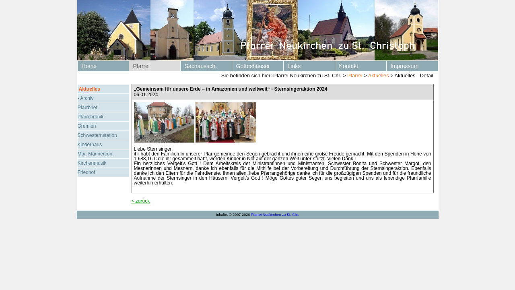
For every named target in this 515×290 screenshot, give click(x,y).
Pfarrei (141, 66)
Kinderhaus (90, 144)
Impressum (405, 66)
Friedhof (86, 172)
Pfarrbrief (87, 107)
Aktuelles (378, 75)
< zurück (141, 201)
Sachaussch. (201, 66)
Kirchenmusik (92, 163)
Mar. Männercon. (96, 154)
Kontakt (348, 66)
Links (294, 66)
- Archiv (86, 98)
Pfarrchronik (91, 117)
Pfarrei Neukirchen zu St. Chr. (275, 215)
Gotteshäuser (253, 66)
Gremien (87, 126)
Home (89, 66)
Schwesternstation (97, 135)
